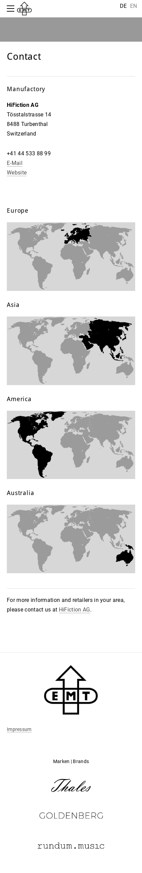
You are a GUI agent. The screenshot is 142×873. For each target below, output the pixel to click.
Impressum (19, 729)
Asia (13, 305)
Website (17, 172)
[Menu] (12, 8)
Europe (19, 211)
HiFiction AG (74, 609)
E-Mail (14, 163)
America (19, 399)
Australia (20, 493)
